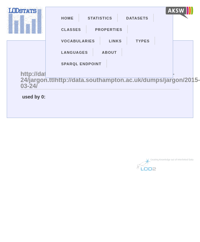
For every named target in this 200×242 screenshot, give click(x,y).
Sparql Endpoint (81, 64)
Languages (74, 52)
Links (115, 41)
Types (143, 41)
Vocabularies (78, 41)
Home (67, 18)
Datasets (137, 18)
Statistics (100, 18)
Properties (108, 30)
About (109, 52)
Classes (71, 30)
